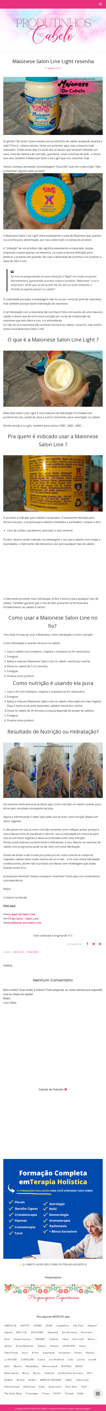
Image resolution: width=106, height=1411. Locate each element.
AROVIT (25, 1325)
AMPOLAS (10, 1325)
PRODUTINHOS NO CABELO (36, 1409)
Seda (42, 1386)
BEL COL (21, 1332)
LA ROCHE (10, 1359)
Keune (78, 1352)
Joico (25, 1352)
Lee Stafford (56, 1359)
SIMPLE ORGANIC (51, 1380)
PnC (70, 935)
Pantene (49, 1373)
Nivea (25, 1373)
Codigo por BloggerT (82, 1409)
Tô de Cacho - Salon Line (23, 918)
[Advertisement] (53, 573)
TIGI (84, 1386)
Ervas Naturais (25, 1346)
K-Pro (35, 1352)
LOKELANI (27, 1359)
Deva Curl (78, 1339)
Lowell (92, 1359)
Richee (32, 1380)
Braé (7, 1339)
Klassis (90, 1352)
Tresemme (32, 1393)
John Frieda (11, 1352)
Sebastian (29, 1386)
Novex (37, 1373)
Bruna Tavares (22, 1339)
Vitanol (69, 1393)
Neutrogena (11, 1373)
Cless (65, 1339)
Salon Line (18, 951)
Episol (8, 1346)
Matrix (18, 1366)
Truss (45, 1393)
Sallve (69, 1380)
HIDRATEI (69, 1346)
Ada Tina (78, 1325)
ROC (89, 1373)
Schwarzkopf (11, 1386)
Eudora (42, 1346)
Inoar (82, 1346)
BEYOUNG (37, 1332)
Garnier (54, 1346)
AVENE (38, 1325)
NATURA (66, 1366)
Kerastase (65, 1352)
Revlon (21, 1380)
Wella (80, 1393)
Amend (8, 1332)
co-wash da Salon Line (21, 914)
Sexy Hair (71, 1386)
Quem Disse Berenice (70, 1373)
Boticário (86, 1332)
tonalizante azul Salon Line (24, 923)
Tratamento (32, 951)
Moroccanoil (50, 1366)
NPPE (79, 1366)
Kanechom (49, 1352)
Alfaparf (92, 1325)
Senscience (55, 1386)
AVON (49, 1325)
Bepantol (53, 1332)
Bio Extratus (69, 1332)
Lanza (41, 1359)
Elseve (91, 1339)
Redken (8, 1380)
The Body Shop (13, 1393)
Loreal (81, 1359)
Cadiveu (53, 1339)
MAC (7, 1366)
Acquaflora (62, 1325)
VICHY (57, 1393)
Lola (70, 1359)
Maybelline (32, 1366)
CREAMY (40, 1339)
